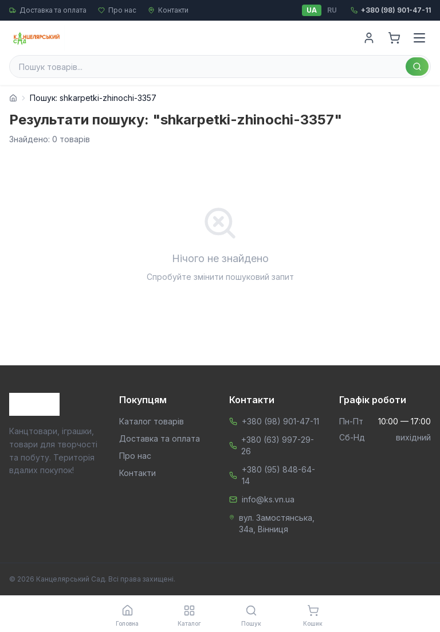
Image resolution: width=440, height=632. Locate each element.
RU (332, 10)
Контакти (168, 10)
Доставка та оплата (48, 10)
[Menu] (419, 37)
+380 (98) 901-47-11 (280, 421)
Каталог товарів (151, 421)
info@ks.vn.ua (268, 499)
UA (312, 10)
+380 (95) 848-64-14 (278, 475)
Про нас (117, 10)
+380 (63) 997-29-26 (277, 445)
